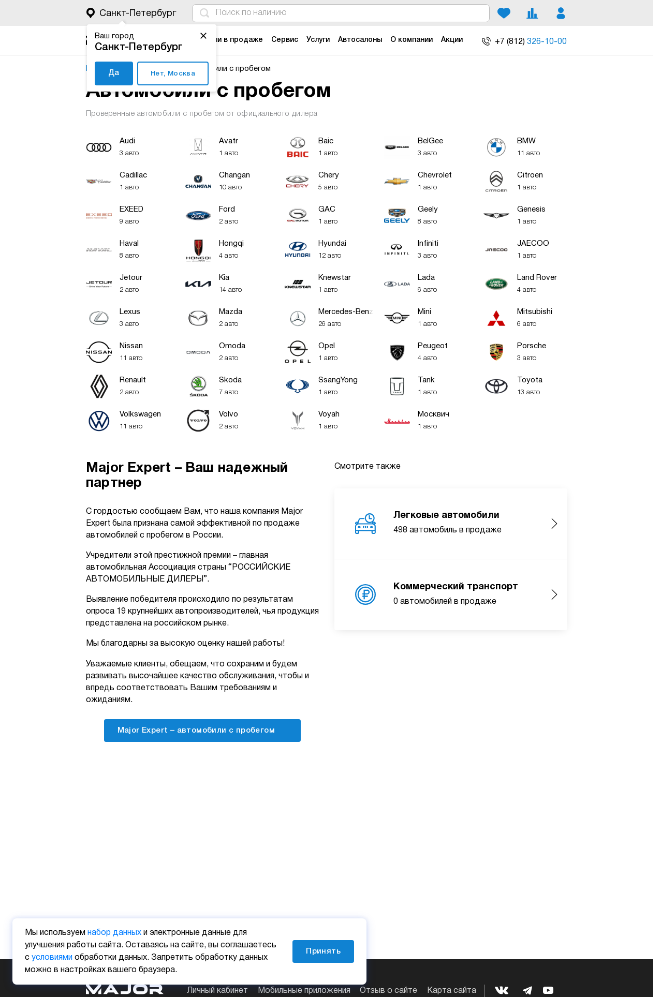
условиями (52, 957)
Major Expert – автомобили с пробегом (202, 730)
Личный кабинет (217, 990)
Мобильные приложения (304, 990)
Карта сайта (451, 990)
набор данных (114, 932)
